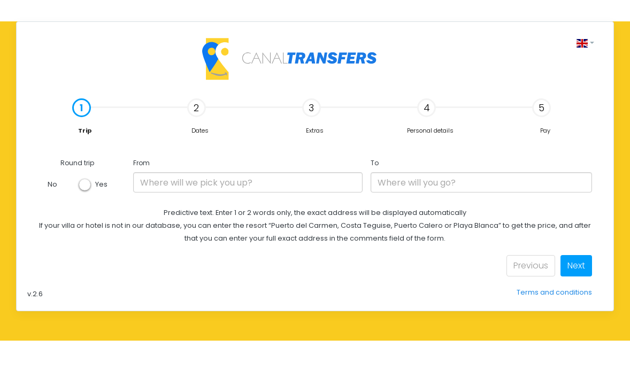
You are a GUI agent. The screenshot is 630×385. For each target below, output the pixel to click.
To (375, 162)
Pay (541, 116)
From (141, 162)
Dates (198, 116)
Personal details (430, 116)
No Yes (77, 184)
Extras (313, 116)
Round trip (77, 162)
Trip (59, 116)
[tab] (84, 117)
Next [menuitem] (576, 265)
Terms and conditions (554, 292)
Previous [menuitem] (530, 265)
